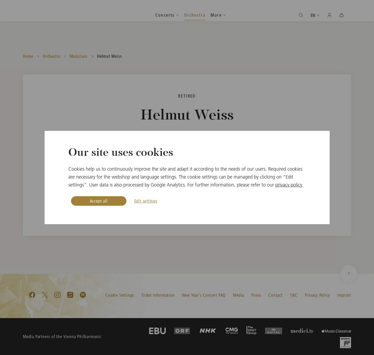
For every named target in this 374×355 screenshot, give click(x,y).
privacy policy (288, 185)
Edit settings (145, 201)
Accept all (99, 201)
